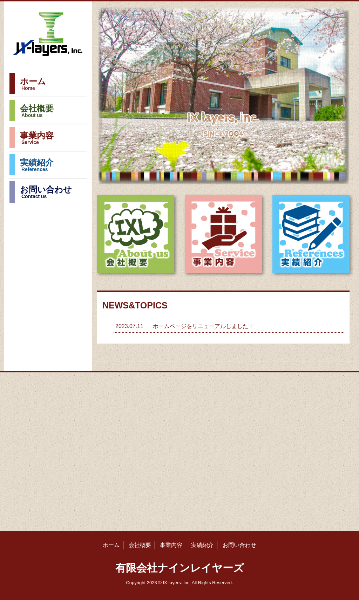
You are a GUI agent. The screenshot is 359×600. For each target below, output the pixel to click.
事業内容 (37, 139)
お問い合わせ (46, 193)
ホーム (33, 85)
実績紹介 (37, 166)
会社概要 (37, 112)
